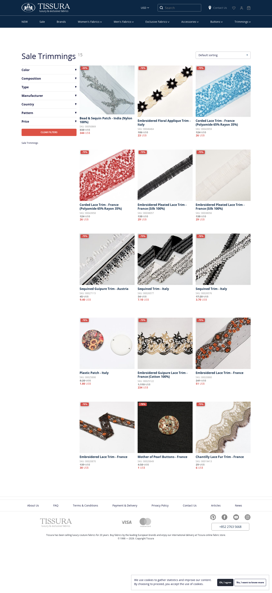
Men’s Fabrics (122, 21)
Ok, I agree (225, 582)
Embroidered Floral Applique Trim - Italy (164, 122)
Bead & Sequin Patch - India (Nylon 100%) (106, 120)
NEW (25, 21)
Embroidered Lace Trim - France (219, 373)
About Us (33, 505)
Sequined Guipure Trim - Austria (104, 289)
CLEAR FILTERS (49, 132)
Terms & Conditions (85, 505)
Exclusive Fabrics (156, 21)
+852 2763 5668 (230, 527)
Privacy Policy (160, 505)
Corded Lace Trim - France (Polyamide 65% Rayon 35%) (217, 122)
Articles (216, 505)
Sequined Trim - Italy (153, 289)
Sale (42, 21)
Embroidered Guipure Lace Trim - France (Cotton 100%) (162, 375)
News (238, 505)
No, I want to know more (250, 582)
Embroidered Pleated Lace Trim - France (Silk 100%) (162, 206)
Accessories (188, 21)
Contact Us (217, 7)
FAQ (55, 505)
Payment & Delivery (124, 505)
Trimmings (241, 21)
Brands (61, 21)
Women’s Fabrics (88, 21)
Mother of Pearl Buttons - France (162, 457)
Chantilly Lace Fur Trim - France (220, 457)
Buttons (215, 21)
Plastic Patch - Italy (94, 373)
